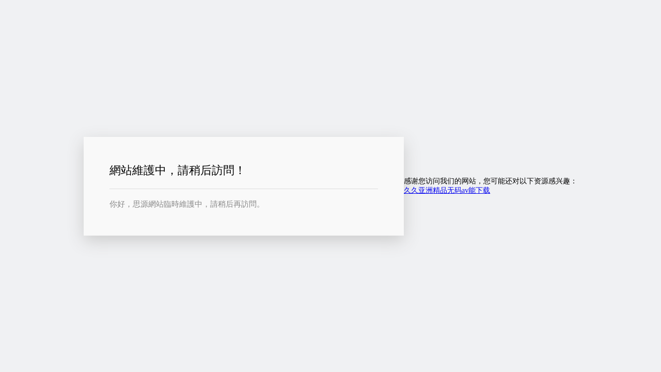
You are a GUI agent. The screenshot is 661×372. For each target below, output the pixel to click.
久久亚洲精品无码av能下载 (447, 190)
